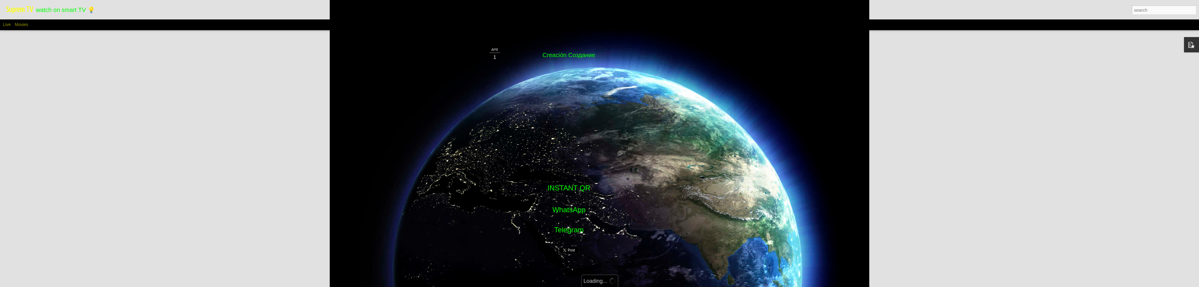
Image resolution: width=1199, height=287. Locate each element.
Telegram (569, 230)
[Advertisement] (681, 140)
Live (7, 24)
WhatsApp (569, 210)
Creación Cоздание (569, 55)
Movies (21, 24)
